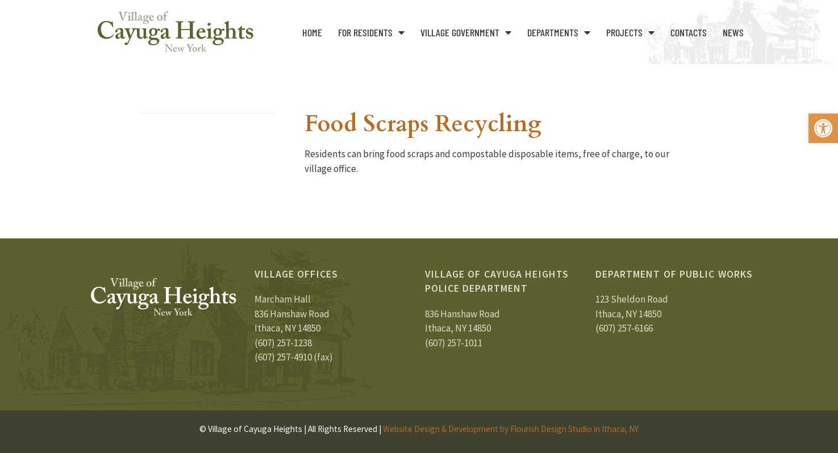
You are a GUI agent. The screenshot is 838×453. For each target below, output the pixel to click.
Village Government (465, 32)
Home (312, 32)
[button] (823, 128)
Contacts (688, 32)
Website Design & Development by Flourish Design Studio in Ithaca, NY (511, 428)
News (733, 32)
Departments (558, 32)
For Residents (371, 32)
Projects (630, 32)
